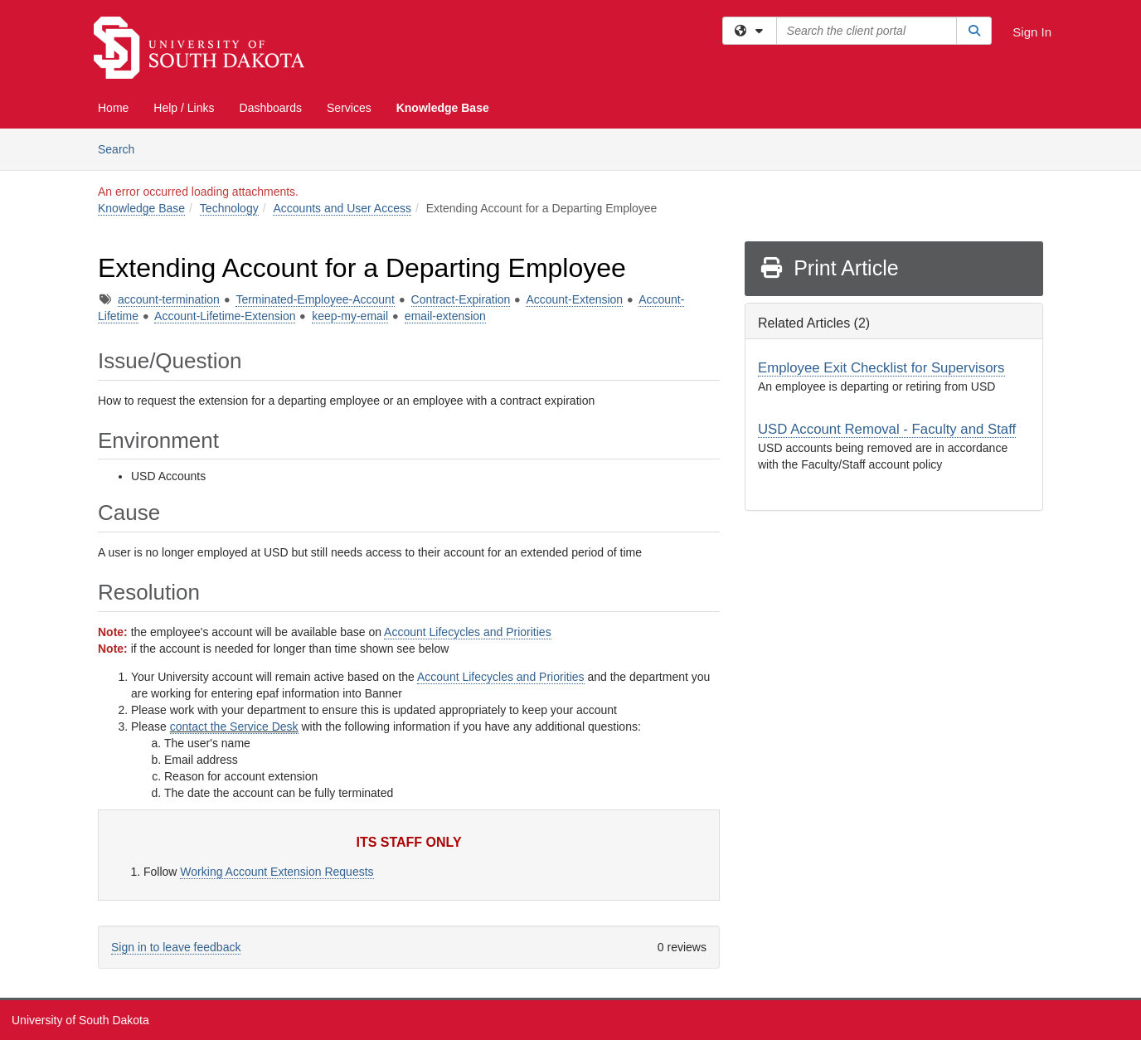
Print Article (829, 267)
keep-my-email (350, 316)
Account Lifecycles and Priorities (467, 632)
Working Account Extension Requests (276, 871)
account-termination (169, 299)
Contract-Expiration (461, 299)
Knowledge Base (442, 107)
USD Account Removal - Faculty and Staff (887, 429)
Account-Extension (574, 299)
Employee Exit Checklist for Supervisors (881, 368)
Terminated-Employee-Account (314, 299)
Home (113, 107)
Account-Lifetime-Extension (224, 316)
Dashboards (271, 107)
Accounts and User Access (342, 208)
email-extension (445, 316)
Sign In (1031, 32)
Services (349, 107)
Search (122, 148)
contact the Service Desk (234, 726)
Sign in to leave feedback (175, 947)
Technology (229, 208)
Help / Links (183, 107)
